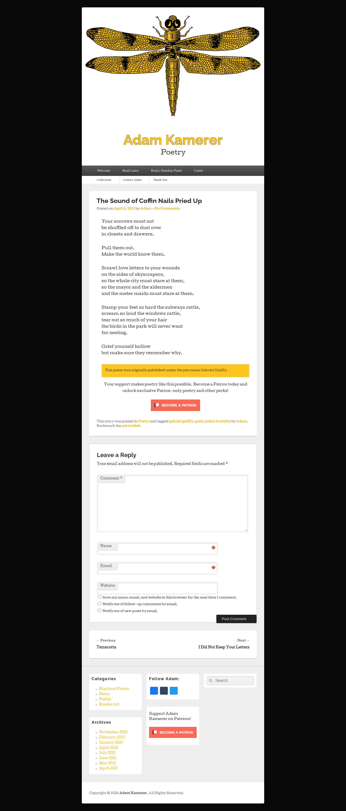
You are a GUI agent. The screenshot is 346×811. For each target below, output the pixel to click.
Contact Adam (132, 180)
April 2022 (108, 748)
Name (106, 546)
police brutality (218, 421)
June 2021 (107, 758)
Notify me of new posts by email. (130, 611)
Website (107, 586)
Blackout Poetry (114, 689)
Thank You (160, 180)
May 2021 (107, 763)
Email (106, 566)
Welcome (103, 170)
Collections (104, 180)
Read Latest (130, 170)
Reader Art (109, 704)
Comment (111, 478)
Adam (145, 209)
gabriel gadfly (181, 421)
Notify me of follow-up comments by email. (140, 604)
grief (199, 421)
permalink (131, 426)
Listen (198, 170)
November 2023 (113, 732)
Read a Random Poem (166, 170)
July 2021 (107, 753)
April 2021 (108, 768)
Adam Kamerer (173, 140)
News (104, 694)
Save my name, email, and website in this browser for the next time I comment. (170, 597)
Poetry (143, 421)
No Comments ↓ (168, 209)
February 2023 (112, 737)
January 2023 (111, 743)
